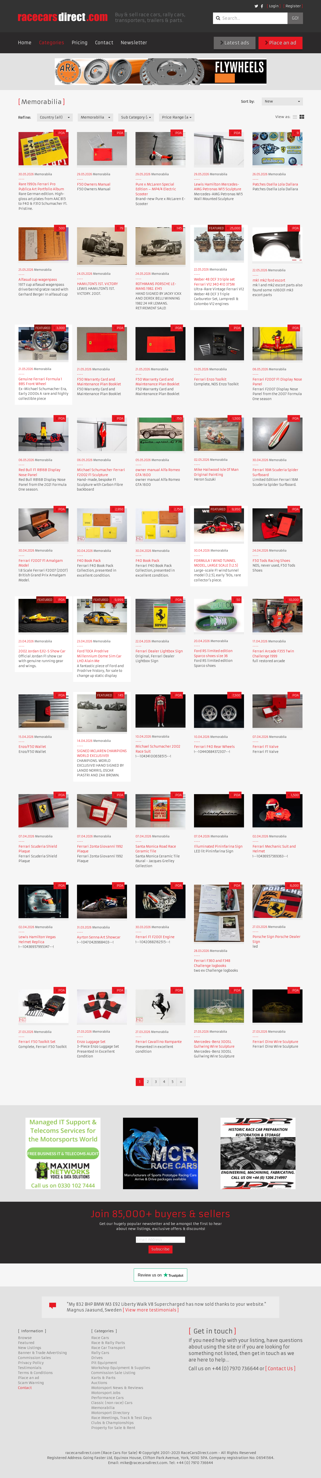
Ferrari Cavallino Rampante (159, 1042)
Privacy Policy (31, 1362)
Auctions (99, 1382)
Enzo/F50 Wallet (32, 747)
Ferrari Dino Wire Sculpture (275, 1042)
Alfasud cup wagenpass (37, 280)
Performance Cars (107, 1397)
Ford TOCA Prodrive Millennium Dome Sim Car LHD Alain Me (99, 656)
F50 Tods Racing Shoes (271, 561)
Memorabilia (103, 1407)
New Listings (29, 1347)
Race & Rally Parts (108, 1342)
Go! (295, 18)
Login (273, 6)
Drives (97, 1357)
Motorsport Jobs (105, 1392)
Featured (26, 1342)
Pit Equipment (104, 1362)
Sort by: (247, 101)
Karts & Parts (103, 1377)
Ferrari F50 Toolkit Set (37, 1042)
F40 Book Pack (89, 561)
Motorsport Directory (110, 1412)
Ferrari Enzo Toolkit (210, 379)
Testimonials (30, 1367)
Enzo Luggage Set (91, 1042)
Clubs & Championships (112, 1422)
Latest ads (234, 43)
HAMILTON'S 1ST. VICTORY (97, 284)
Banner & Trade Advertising (42, 1352)
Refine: (24, 117)
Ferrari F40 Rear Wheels (214, 747)
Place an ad (280, 43)
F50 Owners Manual (93, 184)
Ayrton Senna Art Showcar (98, 937)
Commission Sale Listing (113, 1372)
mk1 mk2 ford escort (268, 280)
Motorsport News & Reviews (117, 1387)
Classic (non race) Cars (111, 1402)
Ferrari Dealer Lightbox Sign (159, 651)
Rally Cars (100, 1352)
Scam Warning (31, 1382)
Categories (51, 43)
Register (293, 6)
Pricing (80, 43)
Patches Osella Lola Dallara (275, 184)
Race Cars (100, 1337)
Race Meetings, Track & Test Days (121, 1417)
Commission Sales (34, 1357)
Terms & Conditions (35, 1372)
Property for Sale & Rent (113, 1427)
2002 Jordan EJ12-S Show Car (42, 651)
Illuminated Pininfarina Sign (218, 846)
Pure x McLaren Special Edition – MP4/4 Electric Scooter (156, 189)
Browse (25, 1337)
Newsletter (134, 43)
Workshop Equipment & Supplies (120, 1367)
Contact (104, 43)
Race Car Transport (108, 1347)
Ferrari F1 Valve (265, 747)
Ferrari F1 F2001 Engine (155, 937)
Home (25, 43)
